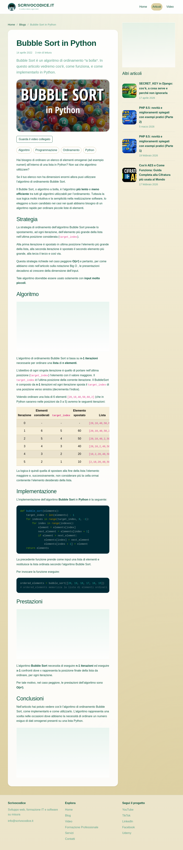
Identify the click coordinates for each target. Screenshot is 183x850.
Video (170, 6)
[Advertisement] (63, 327)
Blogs (22, 24)
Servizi (69, 832)
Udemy (126, 832)
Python (89, 150)
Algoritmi (23, 150)
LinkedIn (127, 821)
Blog (68, 815)
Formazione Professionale (81, 827)
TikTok (126, 815)
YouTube (127, 809)
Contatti (70, 838)
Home (143, 6)
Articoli (156, 6)
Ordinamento (71, 150)
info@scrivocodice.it (20, 820)
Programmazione (46, 150)
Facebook (128, 827)
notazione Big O (67, 265)
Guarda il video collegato (34, 139)
